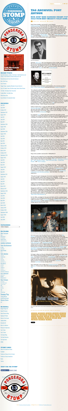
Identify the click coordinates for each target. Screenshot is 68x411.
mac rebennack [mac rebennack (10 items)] (4, 273)
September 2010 (4, 191)
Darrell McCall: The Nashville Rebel (8, 98)
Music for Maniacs (4, 325)
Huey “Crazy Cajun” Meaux (37, 87)
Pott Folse (37, 261)
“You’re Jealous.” (41, 161)
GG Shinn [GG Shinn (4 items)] (2, 258)
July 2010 (3, 196)
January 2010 (3, 207)
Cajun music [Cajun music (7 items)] (3, 239)
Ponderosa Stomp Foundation (6, 356)
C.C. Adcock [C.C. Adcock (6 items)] (3, 238)
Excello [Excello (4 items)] (1, 251)
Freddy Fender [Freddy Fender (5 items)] (3, 257)
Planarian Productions (5, 328)
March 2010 (3, 205)
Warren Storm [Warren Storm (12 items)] (4, 300)
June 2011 (3, 181)
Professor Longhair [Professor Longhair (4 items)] (3, 284)
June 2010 (3, 198)
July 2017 (2, 117)
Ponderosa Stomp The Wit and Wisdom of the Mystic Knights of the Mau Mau (14, 14)
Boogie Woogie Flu (4, 308)
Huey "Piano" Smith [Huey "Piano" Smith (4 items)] (3, 262)
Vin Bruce (58, 260)
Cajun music (34, 313)
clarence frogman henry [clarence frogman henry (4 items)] (4, 240)
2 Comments (50, 21)
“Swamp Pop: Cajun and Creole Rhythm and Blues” (48, 171)
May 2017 (3, 122)
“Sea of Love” (45, 35)
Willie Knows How (4, 95)
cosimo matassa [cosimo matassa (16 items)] (6, 243)
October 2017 (3, 110)
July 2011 (2, 179)
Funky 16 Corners (4, 311)
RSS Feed (41, 404)
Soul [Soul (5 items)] (1, 289)
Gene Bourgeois (35, 314)
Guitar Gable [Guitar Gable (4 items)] (2, 259)
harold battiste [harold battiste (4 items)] (3, 260)
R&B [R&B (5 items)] (1, 285)
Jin (53, 102)
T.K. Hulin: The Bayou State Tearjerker (8, 91)
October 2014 (3, 148)
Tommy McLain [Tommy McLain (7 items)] (4, 296)
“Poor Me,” (54, 159)
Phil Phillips (34, 318)
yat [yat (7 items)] (1, 302)
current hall (46, 199)
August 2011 (3, 176)
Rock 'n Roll (47, 310)
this (63, 266)
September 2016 (4, 124)
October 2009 (3, 210)
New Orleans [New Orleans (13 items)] (4, 280)
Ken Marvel (47, 316)
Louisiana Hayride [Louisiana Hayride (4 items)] (3, 270)
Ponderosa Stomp (35, 25)
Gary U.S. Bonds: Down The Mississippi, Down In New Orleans (13, 88)
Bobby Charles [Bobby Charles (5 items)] (3, 236)
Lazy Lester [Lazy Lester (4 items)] (2, 269)
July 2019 (3, 105)
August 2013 (3, 157)
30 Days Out (43, 111)
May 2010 (3, 200)
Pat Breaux (39, 247)
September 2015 (4, 131)
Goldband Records (43, 314)
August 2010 (3, 193)
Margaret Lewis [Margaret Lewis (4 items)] (3, 275)
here (40, 67)
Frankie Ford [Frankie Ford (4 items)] (2, 255)
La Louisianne (51, 256)
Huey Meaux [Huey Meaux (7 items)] (3, 263)
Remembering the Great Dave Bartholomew (9, 79)
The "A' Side (3, 330)
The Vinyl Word (4, 339)
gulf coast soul (34, 310)
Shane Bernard (48, 318)
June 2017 (3, 119)
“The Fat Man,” (44, 34)
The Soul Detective (4, 337)
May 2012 (3, 172)
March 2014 (3, 150)
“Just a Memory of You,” (39, 160)
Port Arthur (41, 318)
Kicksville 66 (3, 323)
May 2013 (3, 165)
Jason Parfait (45, 247)
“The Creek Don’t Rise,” (52, 160)
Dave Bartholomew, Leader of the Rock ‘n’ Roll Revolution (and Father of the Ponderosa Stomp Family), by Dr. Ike (13, 75)
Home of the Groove (5, 318)
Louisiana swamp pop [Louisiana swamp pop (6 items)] (5, 271)
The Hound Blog (4, 335)
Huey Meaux (51, 314)
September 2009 (4, 212)
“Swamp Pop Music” (47, 242)
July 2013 (3, 160)
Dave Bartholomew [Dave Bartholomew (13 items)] (6, 245)
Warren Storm (59, 168)
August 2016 (3, 126)
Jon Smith (33, 247)
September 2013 (4, 155)
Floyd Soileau (55, 313)
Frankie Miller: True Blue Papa (7, 93)
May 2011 (2, 184)
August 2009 (3, 215)
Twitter (2, 361)
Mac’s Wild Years (4, 81)
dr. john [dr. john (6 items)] (2, 247)
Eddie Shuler (48, 313)
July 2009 (3, 217)
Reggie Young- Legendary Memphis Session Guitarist (11, 86)
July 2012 (3, 169)
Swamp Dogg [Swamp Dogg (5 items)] (3, 292)
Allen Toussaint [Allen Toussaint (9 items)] (4, 233)
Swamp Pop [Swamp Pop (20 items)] (5, 294)
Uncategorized (57, 310)
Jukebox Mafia (3, 320)
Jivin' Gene (34, 316)
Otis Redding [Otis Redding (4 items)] (2, 281)
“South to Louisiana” (60, 87)
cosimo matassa (41, 313)
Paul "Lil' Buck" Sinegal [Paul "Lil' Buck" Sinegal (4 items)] (4, 282)
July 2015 (3, 136)
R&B (43, 310)
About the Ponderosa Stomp (6, 349)
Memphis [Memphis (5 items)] (2, 276)
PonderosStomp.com (47, 404)
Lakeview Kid (43, 21)
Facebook (2, 352)
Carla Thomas (3, 83)
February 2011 (3, 188)
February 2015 (3, 146)
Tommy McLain (53, 67)
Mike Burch (34, 249)
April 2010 (3, 203)
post (39, 114)
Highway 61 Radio (4, 316)
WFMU (2, 342)
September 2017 (4, 112)
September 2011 (4, 174)
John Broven (40, 316)
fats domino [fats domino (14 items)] (4, 254)
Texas (60, 318)
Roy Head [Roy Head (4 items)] (2, 286)
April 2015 (3, 143)
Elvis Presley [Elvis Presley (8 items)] (3, 250)
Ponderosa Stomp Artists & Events (8, 354)
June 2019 (3, 107)
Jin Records (63, 314)
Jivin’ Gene (38, 62)
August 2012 (3, 167)
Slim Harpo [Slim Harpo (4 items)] (2, 288)
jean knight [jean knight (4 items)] (2, 264)
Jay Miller (57, 314)
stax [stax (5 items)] (1, 290)
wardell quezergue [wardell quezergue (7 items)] (5, 298)
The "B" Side (3, 332)
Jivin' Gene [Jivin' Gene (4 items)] (2, 266)
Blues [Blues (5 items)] (2, 235)
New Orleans (40, 310)
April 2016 (3, 129)
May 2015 (3, 141)
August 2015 (3, 134)
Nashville (63, 316)
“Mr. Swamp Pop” (35, 242)
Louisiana (58, 316)
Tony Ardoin (60, 247)
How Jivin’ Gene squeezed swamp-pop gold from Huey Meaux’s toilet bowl (49, 18)
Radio (2, 359)
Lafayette (52, 316)
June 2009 (3, 219)
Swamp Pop (52, 310)
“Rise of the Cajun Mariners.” (38, 194)
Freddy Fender (62, 313)
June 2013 (3, 162)
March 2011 (3, 186)
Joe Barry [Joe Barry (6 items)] (2, 267)
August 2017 (3, 115)
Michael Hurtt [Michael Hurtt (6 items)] (3, 278)
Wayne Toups (63, 246)
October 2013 (3, 153)
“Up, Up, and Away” (36, 108)
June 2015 (3, 138)
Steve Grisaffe (53, 247)
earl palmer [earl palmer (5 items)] (3, 248)
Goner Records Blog (5, 313)
